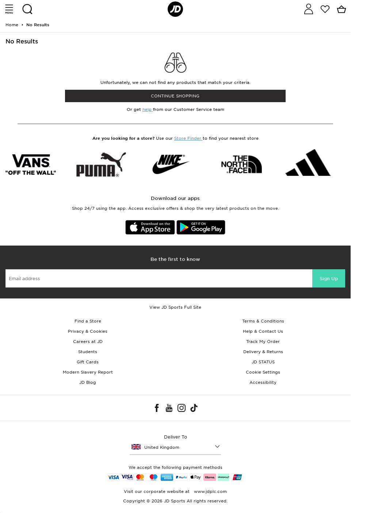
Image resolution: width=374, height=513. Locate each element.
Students (87, 351)
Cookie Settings (263, 372)
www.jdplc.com (209, 491)
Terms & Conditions (263, 321)
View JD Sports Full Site (175, 307)
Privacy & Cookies (87, 331)
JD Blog (87, 382)
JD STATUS (263, 361)
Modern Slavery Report (88, 372)
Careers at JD (88, 341)
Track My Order (263, 341)
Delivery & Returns (263, 351)
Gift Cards (88, 361)
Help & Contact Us (263, 331)
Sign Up (329, 278)
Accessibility (262, 382)
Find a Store (88, 321)
